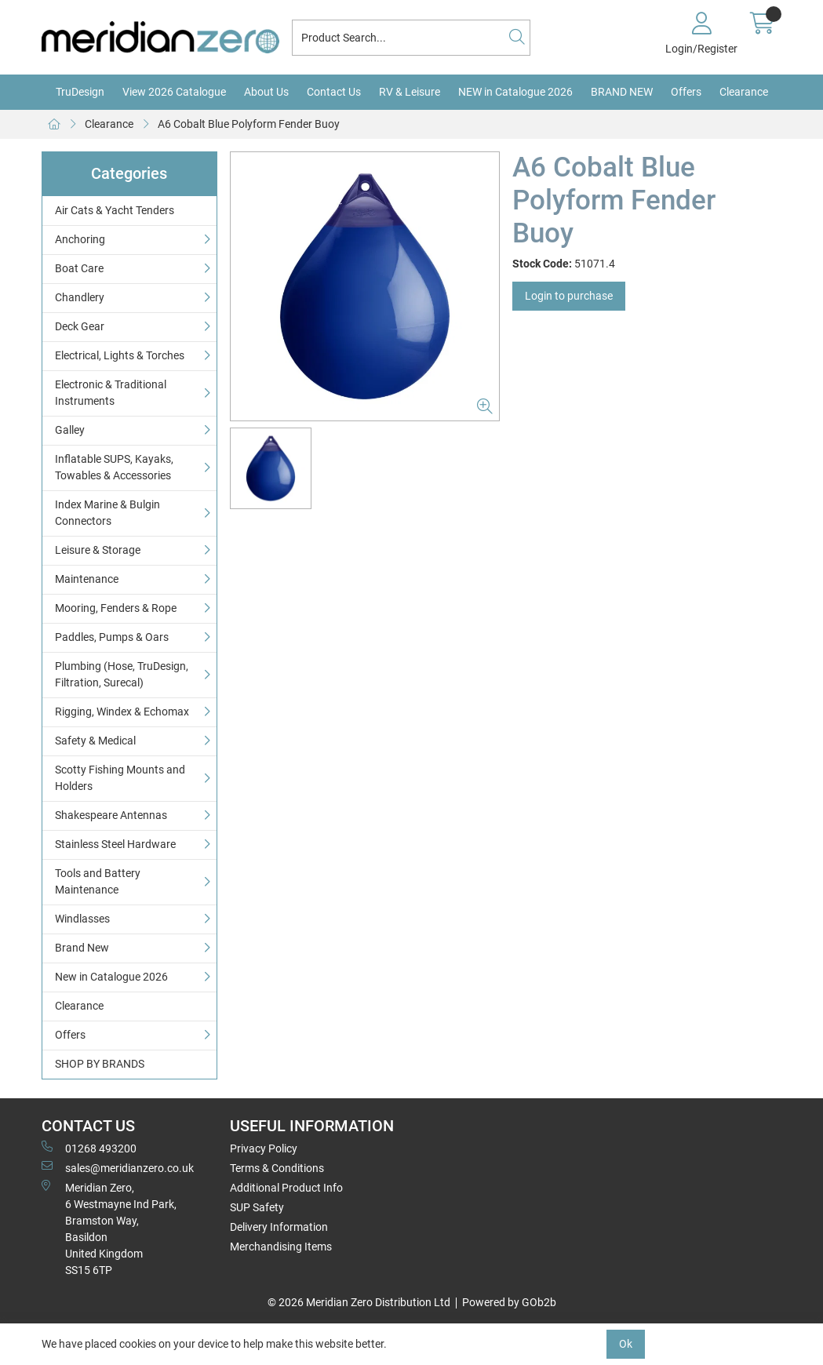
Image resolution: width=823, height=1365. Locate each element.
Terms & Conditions (277, 1168)
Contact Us (334, 92)
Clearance (743, 92)
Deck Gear (79, 326)
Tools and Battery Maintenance (97, 881)
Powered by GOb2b (509, 1302)
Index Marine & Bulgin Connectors (107, 512)
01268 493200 (89, 1148)
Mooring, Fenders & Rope (116, 608)
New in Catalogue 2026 (111, 976)
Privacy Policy (263, 1148)
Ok (625, 1344)
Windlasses (82, 918)
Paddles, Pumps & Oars (112, 637)
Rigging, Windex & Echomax (122, 711)
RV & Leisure (409, 92)
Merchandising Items (281, 1246)
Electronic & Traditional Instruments (110, 392)
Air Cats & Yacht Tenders (114, 210)
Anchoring (80, 239)
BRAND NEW (622, 92)
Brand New (82, 947)
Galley (70, 430)
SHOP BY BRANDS (99, 1063)
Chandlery (79, 297)
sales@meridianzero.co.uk (118, 1167)
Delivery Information (279, 1227)
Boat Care (79, 268)
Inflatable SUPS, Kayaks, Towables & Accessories (114, 467)
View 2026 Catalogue (174, 92)
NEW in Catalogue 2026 (515, 92)
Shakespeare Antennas (111, 815)
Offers (686, 92)
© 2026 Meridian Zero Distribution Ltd (359, 1302)
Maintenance (86, 579)
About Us (266, 92)
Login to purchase (569, 295)
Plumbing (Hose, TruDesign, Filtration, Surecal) (121, 674)
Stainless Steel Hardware (115, 844)
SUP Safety (257, 1207)
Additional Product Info (286, 1187)
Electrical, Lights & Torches (119, 355)
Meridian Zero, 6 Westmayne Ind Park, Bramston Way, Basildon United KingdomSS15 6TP (109, 1228)
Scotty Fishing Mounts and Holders (120, 777)
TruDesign (80, 92)
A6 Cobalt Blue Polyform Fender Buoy (249, 124)
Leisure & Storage (97, 550)
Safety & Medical (95, 740)
